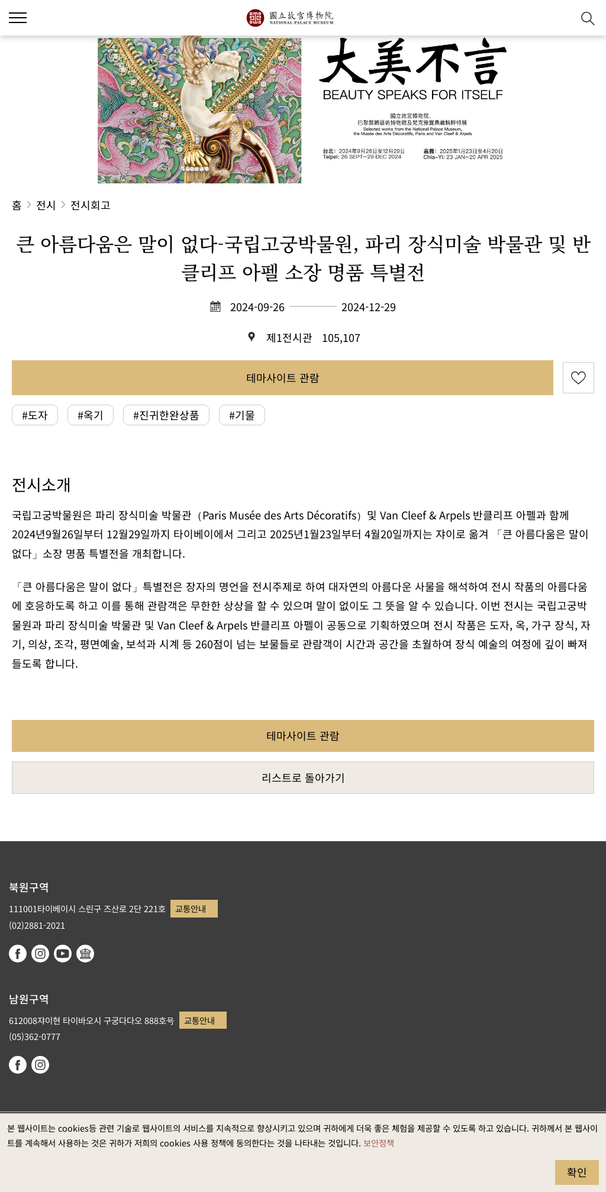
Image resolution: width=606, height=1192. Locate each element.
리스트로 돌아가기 (303, 777)
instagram (40, 953)
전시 (46, 204)
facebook (18, 953)
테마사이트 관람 (283, 377)
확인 (577, 1172)
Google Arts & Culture (85, 953)
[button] (559, 18)
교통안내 (190, 908)
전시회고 (90, 204)
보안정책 (378, 1142)
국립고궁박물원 (289, 17)
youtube (63, 953)
